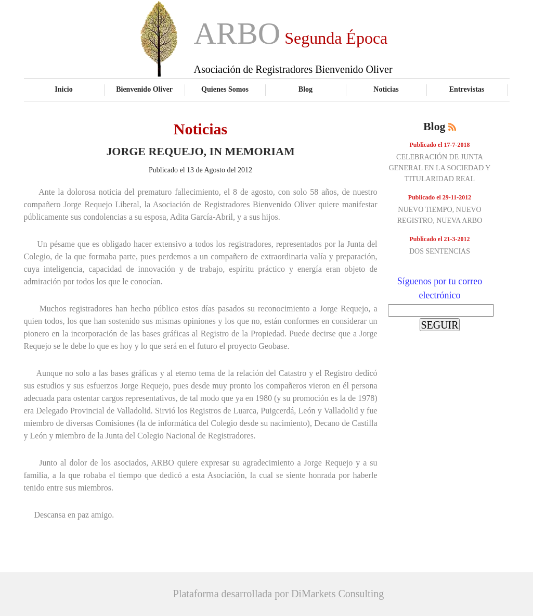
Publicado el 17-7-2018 (440, 144)
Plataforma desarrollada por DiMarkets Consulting (278, 593)
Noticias (385, 89)
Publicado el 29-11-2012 (439, 197)
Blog (305, 89)
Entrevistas (467, 89)
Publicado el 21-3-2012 (440, 239)
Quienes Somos (225, 89)
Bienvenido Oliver (144, 89)
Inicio (63, 89)
